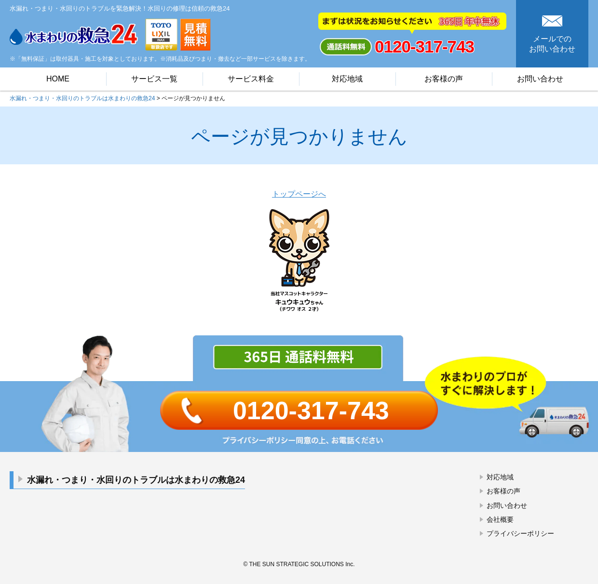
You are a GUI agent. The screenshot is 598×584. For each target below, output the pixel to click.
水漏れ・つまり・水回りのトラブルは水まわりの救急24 (136, 480)
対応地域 (347, 79)
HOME (57, 79)
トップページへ (299, 194)
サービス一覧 (154, 79)
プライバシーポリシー (520, 533)
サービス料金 (251, 79)
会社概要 (500, 519)
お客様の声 (443, 79)
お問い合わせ (540, 79)
